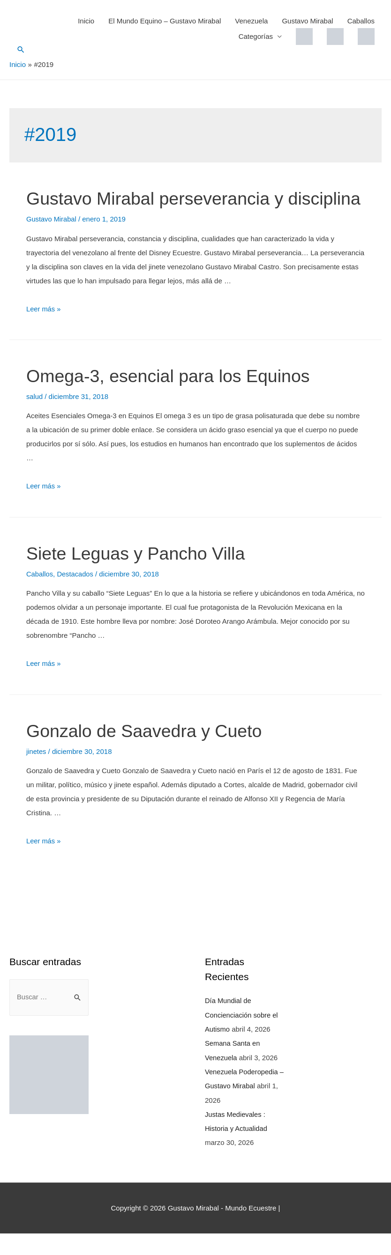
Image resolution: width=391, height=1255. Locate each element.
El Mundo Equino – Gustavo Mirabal (164, 21)
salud (34, 420)
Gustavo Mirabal (307, 21)
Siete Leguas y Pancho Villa (142, 576)
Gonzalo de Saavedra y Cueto (152, 753)
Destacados (76, 597)
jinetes (36, 774)
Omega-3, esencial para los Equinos (177, 399)
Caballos (361, 21)
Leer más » (43, 333)
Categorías (256, 36)
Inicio (86, 21)
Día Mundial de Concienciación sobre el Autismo (242, 1037)
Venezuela (251, 21)
